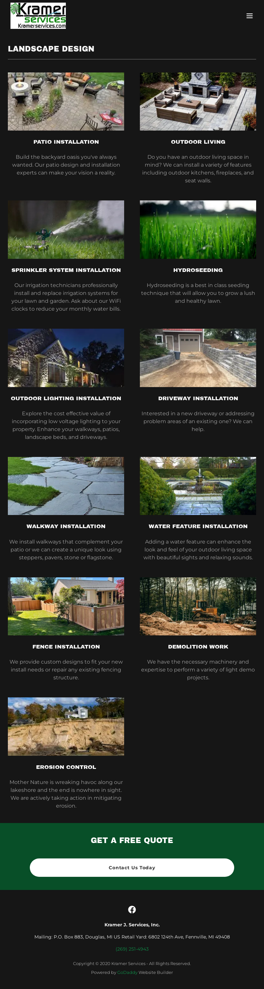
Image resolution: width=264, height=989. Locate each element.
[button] (249, 15)
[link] (38, 16)
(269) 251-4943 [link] (132, 949)
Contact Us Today (132, 868)
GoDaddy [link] (127, 972)
